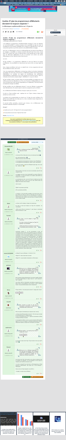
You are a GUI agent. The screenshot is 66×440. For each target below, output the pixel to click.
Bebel (8, 203)
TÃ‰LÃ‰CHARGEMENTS (29, 4)
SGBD (51, 3)
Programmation (46, 3)
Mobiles (58, 3)
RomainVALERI (8, 146)
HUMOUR (52, 4)
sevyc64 (8, 301)
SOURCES (36, 4)
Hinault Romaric (16, 28)
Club (50, 1)
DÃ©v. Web (37, 3)
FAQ (16, 1)
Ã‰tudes (41, 1)
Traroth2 (8, 215)
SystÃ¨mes (63, 3)
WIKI (45, 4)
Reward (8, 347)
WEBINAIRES (16, 4)
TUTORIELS (9, 4)
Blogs (20, 1)
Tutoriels (11, 1)
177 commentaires (25, 28)
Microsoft (29, 3)
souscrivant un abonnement (29, 120)
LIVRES (21, 4)
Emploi (35, 1)
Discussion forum (55, 32)
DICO (48, 4)
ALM (25, 3)
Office (55, 3)
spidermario (9, 327)
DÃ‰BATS (41, 4)
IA (22, 3)
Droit (45, 1)
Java (33, 3)
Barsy (8, 289)
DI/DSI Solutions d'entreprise (12, 3)
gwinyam (8, 265)
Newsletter (30, 1)
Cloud (20, 3)
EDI (41, 3)
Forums (6, 1)
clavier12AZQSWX (8, 253)
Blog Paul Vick (10, 115)
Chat (24, 1)
